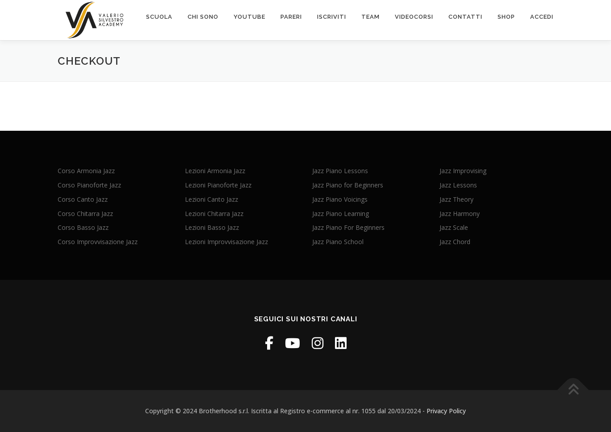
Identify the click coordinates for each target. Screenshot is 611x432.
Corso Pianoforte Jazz (89, 185)
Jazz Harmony (459, 213)
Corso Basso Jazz (83, 227)
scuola (159, 16)
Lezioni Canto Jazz (211, 199)
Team (370, 16)
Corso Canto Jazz (83, 199)
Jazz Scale (453, 227)
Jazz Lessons (458, 185)
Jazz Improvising (462, 170)
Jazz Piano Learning (340, 213)
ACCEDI (541, 16)
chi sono (203, 16)
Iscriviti (331, 16)
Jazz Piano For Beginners (348, 227)
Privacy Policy (446, 411)
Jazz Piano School (338, 241)
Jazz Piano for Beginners (347, 185)
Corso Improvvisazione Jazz (98, 241)
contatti (465, 16)
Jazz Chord (454, 241)
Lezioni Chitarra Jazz (214, 213)
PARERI (291, 16)
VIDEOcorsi (414, 16)
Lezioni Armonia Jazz (215, 170)
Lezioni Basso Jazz (212, 227)
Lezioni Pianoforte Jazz (218, 185)
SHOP (506, 16)
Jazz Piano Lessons (340, 170)
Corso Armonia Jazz (86, 170)
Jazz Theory (456, 199)
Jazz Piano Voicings (340, 199)
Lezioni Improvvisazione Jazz (226, 241)
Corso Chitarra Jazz (85, 213)
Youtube (249, 16)
